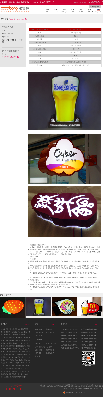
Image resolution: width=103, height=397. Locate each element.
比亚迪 (37, 356)
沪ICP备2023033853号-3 (82, 385)
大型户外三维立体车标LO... (90, 345)
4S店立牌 (38, 335)
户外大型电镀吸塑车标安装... (90, 332)
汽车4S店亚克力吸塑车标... (71, 348)
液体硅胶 (38, 350)
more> (27, 324)
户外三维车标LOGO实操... (90, 342)
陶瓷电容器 (50, 350)
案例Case (73, 11)
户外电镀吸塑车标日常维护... (71, 335)
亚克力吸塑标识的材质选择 (90, 339)
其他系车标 (50, 332)
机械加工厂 (39, 344)
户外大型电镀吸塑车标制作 (71, 332)
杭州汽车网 (50, 353)
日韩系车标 (39, 332)
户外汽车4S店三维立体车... (90, 348)
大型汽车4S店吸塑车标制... (90, 329)
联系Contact (90, 11)
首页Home (47, 11)
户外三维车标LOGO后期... (70, 342)
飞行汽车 (49, 347)
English (98, 11)
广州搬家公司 (40, 347)
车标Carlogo (64, 11)
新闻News (81, 11)
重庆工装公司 (51, 344)
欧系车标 (38, 329)
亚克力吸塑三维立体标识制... (71, 345)
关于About (55, 11)
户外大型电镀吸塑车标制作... (90, 335)
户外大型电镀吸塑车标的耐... (71, 339)
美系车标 (49, 329)
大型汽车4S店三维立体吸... (71, 329)
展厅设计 (38, 353)
